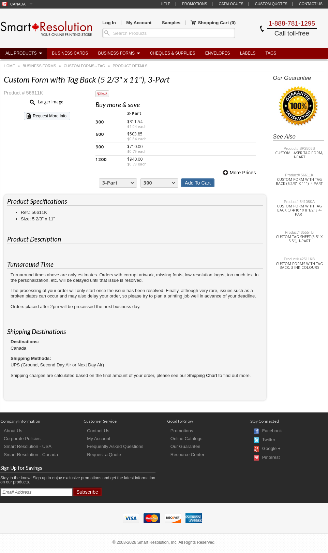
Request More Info (49, 116)
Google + (271, 448)
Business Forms (116, 53)
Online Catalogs (186, 438)
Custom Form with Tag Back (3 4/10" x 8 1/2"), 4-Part (299, 210)
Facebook (272, 431)
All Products (21, 53)
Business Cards (70, 53)
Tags (271, 53)
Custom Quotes (271, 4)
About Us (13, 430)
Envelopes (217, 53)
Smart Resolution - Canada (31, 454)
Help (165, 4)
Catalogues (231, 4)
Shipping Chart (202, 375)
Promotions (194, 4)
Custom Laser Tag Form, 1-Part (299, 155)
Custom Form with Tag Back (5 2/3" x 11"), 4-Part (299, 181)
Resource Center (187, 454)
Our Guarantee (185, 446)
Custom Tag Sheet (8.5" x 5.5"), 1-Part (299, 239)
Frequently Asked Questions (115, 446)
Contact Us (311, 4)
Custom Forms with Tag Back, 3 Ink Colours (299, 266)
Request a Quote (104, 454)
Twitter (268, 439)
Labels (247, 53)
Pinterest (271, 457)
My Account (138, 22)
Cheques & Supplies (172, 53)
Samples (171, 22)
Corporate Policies (22, 438)
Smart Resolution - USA (27, 446)
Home (9, 66)
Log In (109, 22)
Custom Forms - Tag (84, 66)
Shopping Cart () (213, 22)
